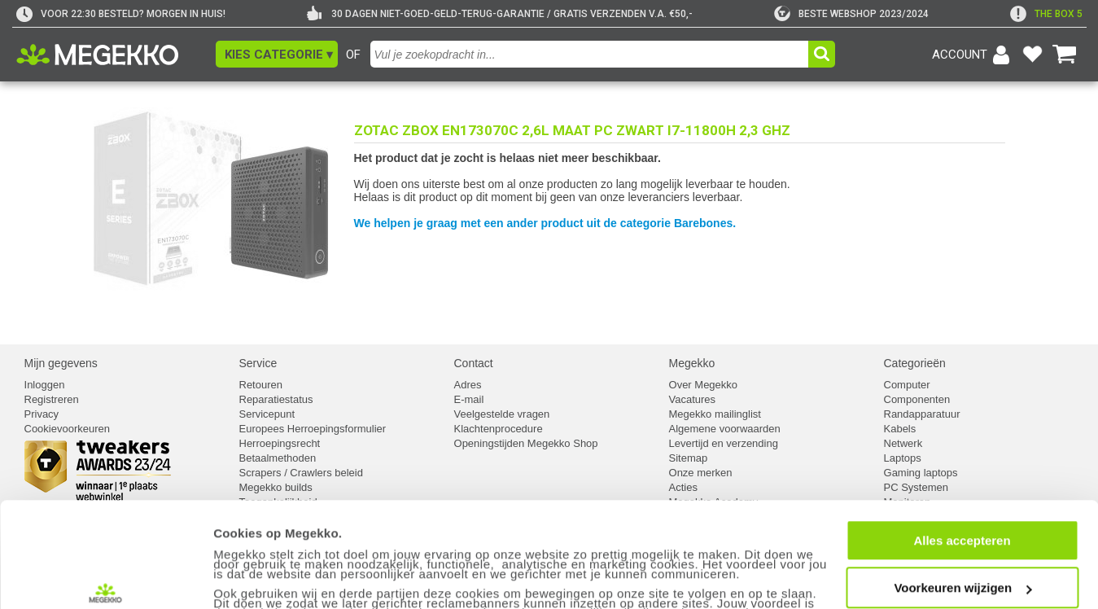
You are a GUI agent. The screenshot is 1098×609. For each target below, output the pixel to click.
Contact (473, 363)
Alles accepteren (961, 464)
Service (258, 363)
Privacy (41, 414)
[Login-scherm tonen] (973, 54)
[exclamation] (1046, 14)
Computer (907, 385)
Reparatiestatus (276, 399)
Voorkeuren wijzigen (962, 512)
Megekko (692, 363)
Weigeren (961, 559)
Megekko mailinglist (715, 414)
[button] (277, 54)
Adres (468, 385)
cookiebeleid (540, 576)
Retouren (260, 385)
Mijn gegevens (61, 363)
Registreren (51, 399)
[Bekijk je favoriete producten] (1033, 54)
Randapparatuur (922, 414)
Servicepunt (267, 414)
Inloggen (44, 385)
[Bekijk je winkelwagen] (1064, 54)
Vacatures (692, 399)
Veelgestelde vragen (502, 414)
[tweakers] (851, 14)
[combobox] (591, 54)
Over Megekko (703, 385)
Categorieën (915, 363)
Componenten (917, 399)
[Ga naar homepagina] (116, 54)
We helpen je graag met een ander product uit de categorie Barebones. (545, 223)
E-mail (469, 399)
